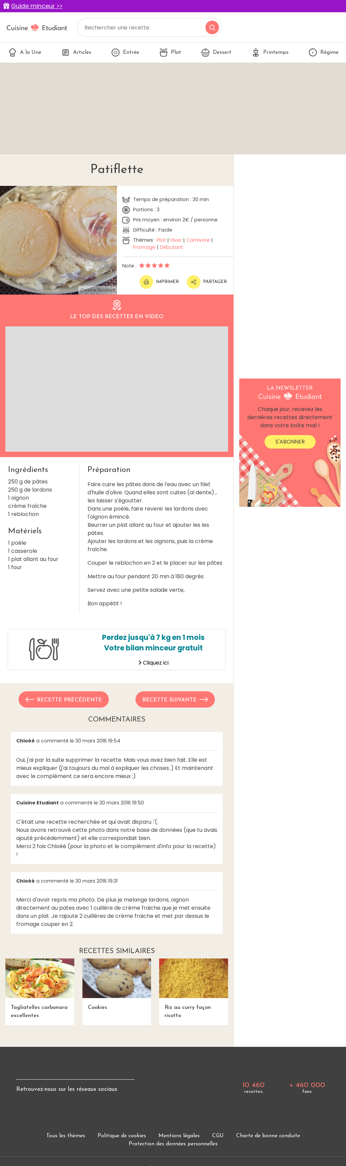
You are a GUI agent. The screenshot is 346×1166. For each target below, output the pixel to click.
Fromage (144, 247)
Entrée (125, 52)
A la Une (24, 52)
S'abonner (290, 442)
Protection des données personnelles (173, 1144)
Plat (170, 52)
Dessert (216, 52)
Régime (324, 52)
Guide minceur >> (37, 6)
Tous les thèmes (65, 1136)
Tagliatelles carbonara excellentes (39, 988)
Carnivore (198, 240)
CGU (218, 1136)
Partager (207, 282)
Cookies (116, 984)
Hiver (176, 240)
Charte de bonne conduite (268, 1136)
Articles (76, 52)
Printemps (270, 52)
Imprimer (159, 282)
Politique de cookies (122, 1136)
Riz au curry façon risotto (193, 988)
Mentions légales (179, 1136)
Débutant (171, 247)
